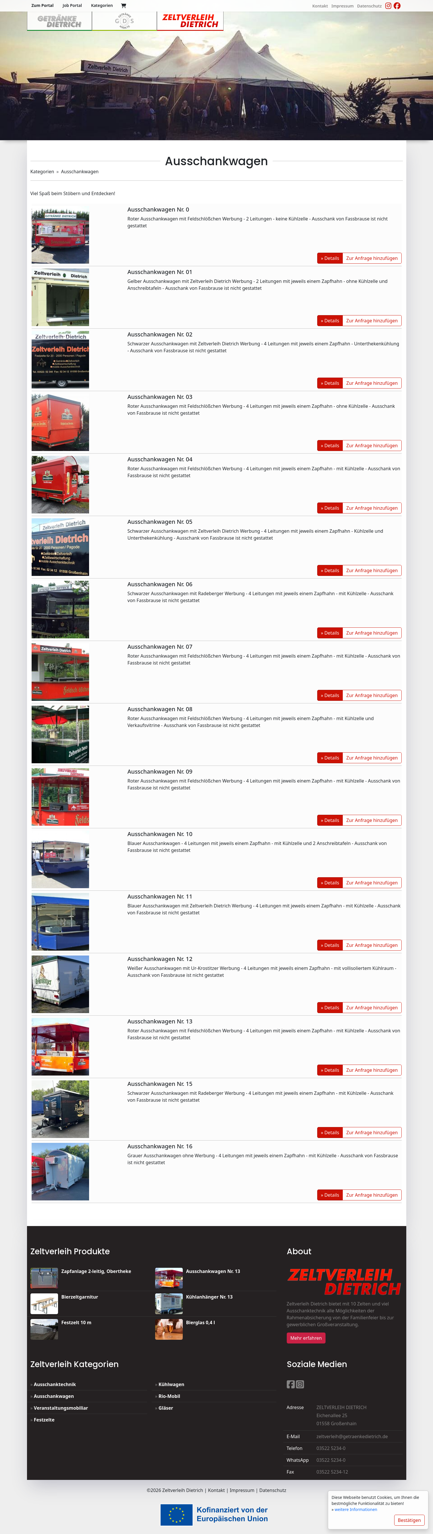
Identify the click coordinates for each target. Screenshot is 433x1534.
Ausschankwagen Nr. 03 (160, 397)
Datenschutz (272, 1490)
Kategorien (42, 171)
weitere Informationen (356, 1509)
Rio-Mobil (169, 1396)
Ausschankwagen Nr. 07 (160, 646)
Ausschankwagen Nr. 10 (160, 834)
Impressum (242, 1490)
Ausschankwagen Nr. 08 (160, 709)
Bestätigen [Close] (409, 1520)
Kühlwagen (171, 1384)
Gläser (166, 1408)
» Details (330, 258)
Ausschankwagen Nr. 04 (160, 459)
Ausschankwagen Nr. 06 (160, 584)
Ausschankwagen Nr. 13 (160, 1021)
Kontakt (216, 1490)
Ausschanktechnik (55, 1384)
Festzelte (44, 1420)
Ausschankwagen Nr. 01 (160, 272)
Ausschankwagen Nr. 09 (160, 771)
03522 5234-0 (331, 1448)
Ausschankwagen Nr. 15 (160, 1084)
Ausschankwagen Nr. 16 (160, 1146)
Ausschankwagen (54, 1396)
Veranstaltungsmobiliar (61, 1408)
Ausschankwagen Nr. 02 (160, 334)
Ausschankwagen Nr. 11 (160, 896)
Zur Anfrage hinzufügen (372, 258)
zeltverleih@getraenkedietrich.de (352, 1436)
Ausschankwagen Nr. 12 (160, 959)
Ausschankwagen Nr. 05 (160, 522)
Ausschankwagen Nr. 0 (158, 209)
